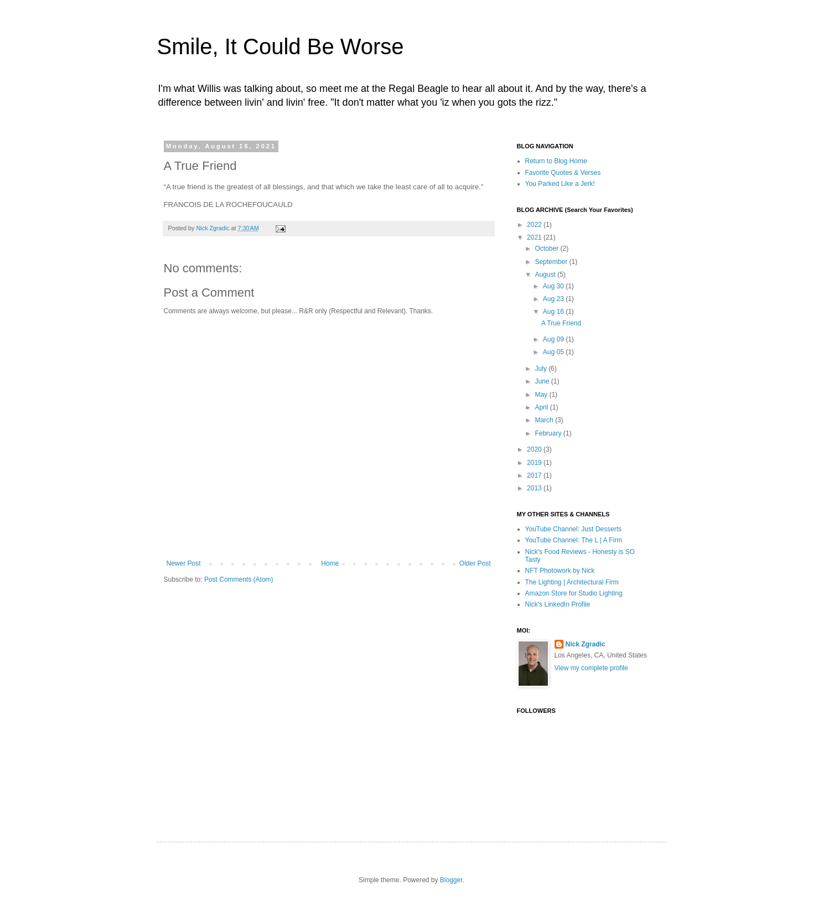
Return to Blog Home (556, 161)
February (549, 433)
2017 (535, 475)
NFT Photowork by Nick (560, 570)
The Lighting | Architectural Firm (572, 582)
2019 (535, 463)
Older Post (475, 563)
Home (330, 563)
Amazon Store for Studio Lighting (574, 593)
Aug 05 (554, 352)
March (545, 420)
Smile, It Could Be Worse (280, 46)
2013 (535, 488)
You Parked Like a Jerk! (560, 184)
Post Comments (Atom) (238, 579)
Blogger (451, 880)
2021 (535, 237)
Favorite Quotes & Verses (563, 173)
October (547, 248)
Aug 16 (554, 311)
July (541, 368)
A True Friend (561, 323)
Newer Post (184, 563)
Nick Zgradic (585, 644)
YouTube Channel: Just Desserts (573, 529)
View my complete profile (591, 668)
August (546, 274)
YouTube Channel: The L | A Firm (574, 540)
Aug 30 (554, 286)
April (542, 407)
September (552, 262)
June (543, 381)
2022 (535, 225)
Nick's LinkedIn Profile (558, 604)
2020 (535, 449)
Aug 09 (554, 339)
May (542, 394)
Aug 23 (554, 299)
